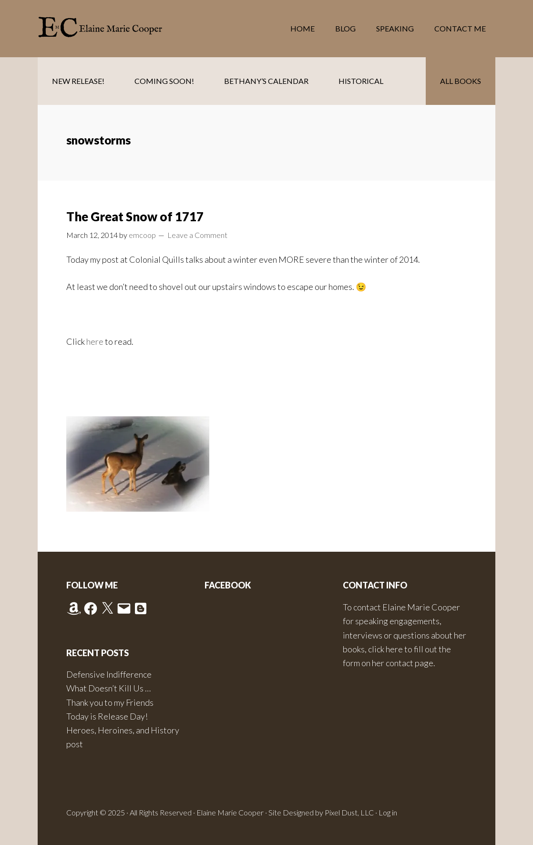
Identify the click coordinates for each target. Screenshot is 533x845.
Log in (388, 812)
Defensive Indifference (109, 674)
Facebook (228, 585)
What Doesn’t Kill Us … (108, 688)
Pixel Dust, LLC (349, 812)
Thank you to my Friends (110, 702)
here (95, 341)
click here (385, 649)
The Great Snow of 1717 (135, 216)
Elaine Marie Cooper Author (114, 28)
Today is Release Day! (107, 716)
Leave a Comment (197, 234)
